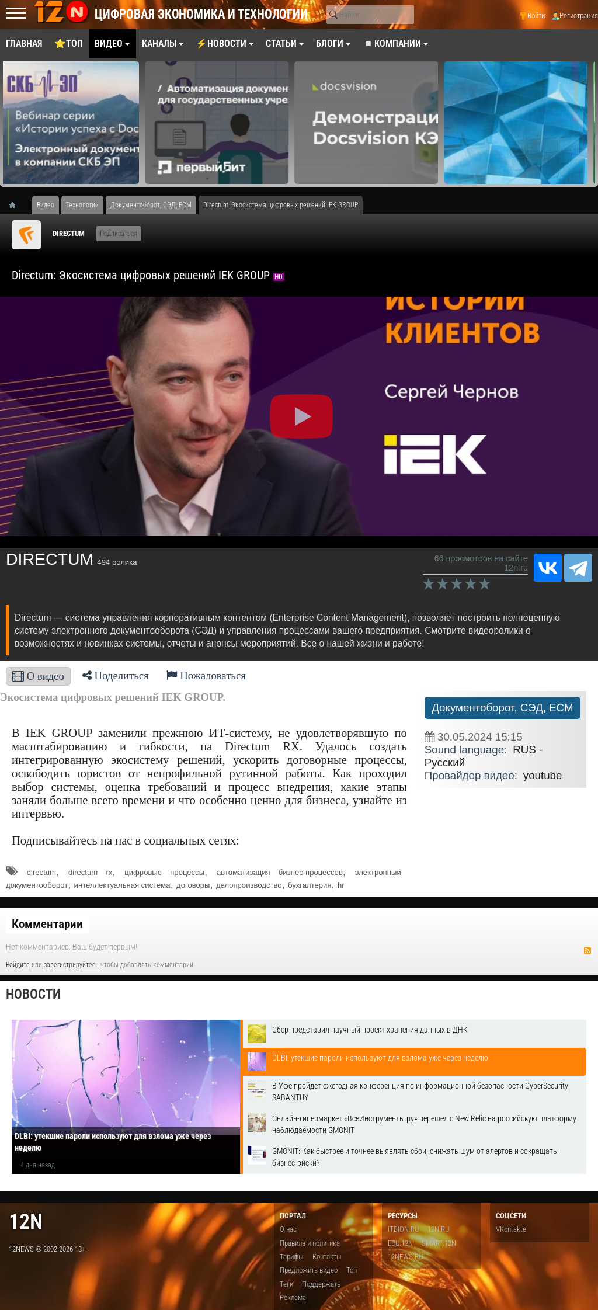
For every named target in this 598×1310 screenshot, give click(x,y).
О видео (38, 676)
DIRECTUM (69, 233)
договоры (193, 885)
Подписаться (118, 234)
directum (41, 872)
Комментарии (47, 924)
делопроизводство (249, 885)
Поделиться (115, 675)
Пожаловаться (206, 675)
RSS (587, 951)
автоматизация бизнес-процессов (280, 872)
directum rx (90, 872)
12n (26, 1221)
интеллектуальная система (122, 885)
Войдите (18, 965)
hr (341, 885)
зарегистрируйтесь (71, 965)
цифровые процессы (164, 872)
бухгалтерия (310, 885)
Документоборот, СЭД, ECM (502, 707)
